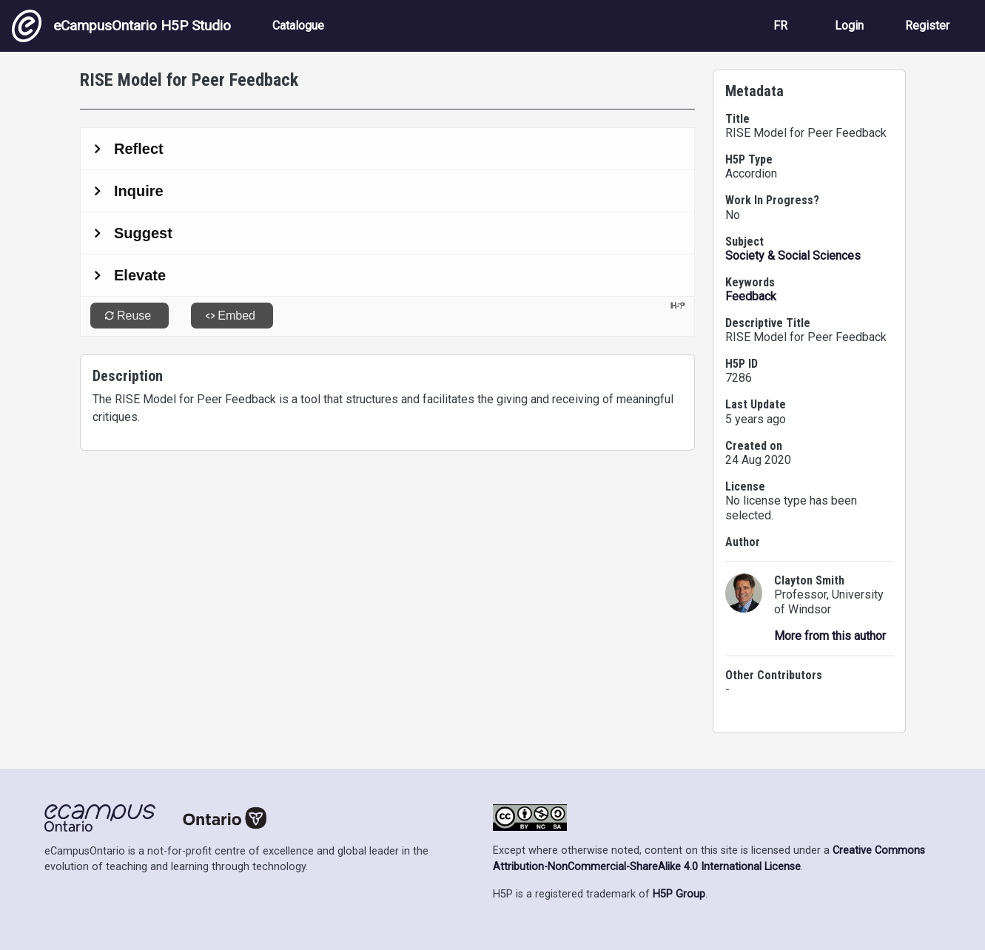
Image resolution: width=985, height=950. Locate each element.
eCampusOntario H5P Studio (121, 26)
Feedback (750, 296)
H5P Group (679, 894)
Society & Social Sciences (793, 256)
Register (927, 25)
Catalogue (298, 25)
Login (849, 25)
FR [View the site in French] (780, 25)
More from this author (830, 636)
